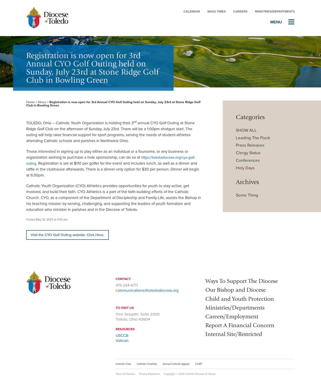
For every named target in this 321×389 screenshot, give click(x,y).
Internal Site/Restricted (237, 334)
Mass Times (216, 11)
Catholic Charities (147, 364)
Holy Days (245, 168)
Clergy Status (248, 152)
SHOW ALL (246, 130)
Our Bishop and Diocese (239, 290)
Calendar (191, 11)
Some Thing (247, 195)
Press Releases (250, 145)
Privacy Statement (149, 374)
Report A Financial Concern (244, 325)
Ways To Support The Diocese (246, 281)
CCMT (198, 364)
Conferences (248, 160)
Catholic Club (123, 364)
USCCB (122, 336)
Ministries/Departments (275, 11)
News (42, 102)
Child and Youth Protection (243, 299)
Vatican (122, 341)
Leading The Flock (253, 137)
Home (30, 102)
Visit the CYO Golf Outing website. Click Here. (70, 235)
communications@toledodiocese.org (147, 290)
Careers (240, 11)
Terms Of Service (125, 374)
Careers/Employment (234, 316)
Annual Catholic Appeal (176, 364)
